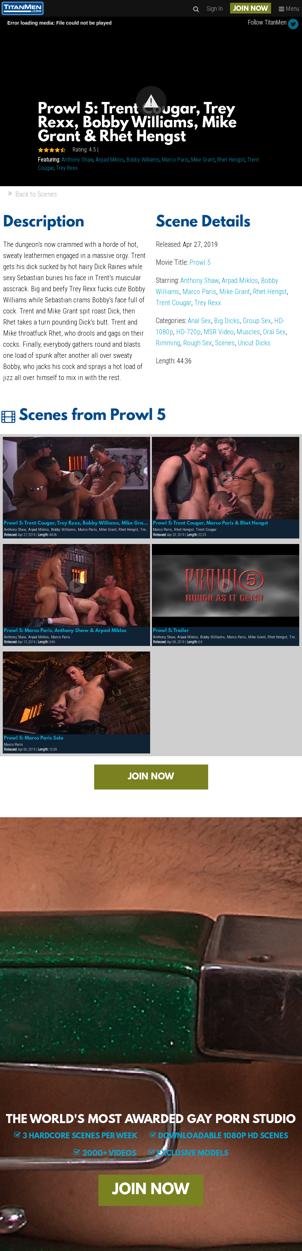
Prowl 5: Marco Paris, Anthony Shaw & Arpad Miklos (65, 630)
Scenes (225, 343)
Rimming (168, 343)
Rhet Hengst (231, 159)
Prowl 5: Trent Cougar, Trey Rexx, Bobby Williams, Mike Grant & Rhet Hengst (76, 523)
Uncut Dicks (254, 343)
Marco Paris (175, 159)
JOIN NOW (250, 9)
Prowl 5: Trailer (171, 630)
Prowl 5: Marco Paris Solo (33, 738)
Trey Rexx (66, 168)
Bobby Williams (143, 159)
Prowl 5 (200, 262)
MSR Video (219, 332)
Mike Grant (203, 159)
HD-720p (188, 332)
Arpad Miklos (110, 159)
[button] (151, 101)
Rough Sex (197, 343)
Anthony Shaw (77, 159)
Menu (288, 8)
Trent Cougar (173, 303)
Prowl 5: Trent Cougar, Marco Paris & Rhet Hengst (210, 523)
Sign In (214, 8)
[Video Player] (151, 101)
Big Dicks (226, 321)
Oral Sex (274, 332)
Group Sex (257, 321)
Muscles (248, 332)
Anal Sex (199, 321)
